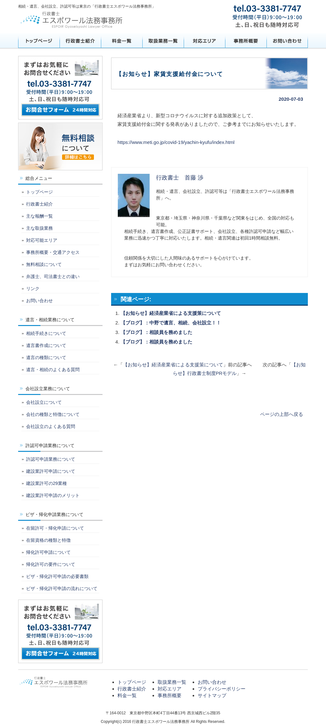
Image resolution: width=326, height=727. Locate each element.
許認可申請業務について (50, 459)
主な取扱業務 (39, 228)
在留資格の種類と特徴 (48, 540)
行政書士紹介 (80, 40)
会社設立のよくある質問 (50, 426)
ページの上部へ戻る (281, 414)
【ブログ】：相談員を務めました (156, 332)
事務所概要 (245, 40)
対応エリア (204, 40)
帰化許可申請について (48, 552)
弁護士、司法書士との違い (53, 276)
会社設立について (44, 402)
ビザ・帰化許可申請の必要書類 (57, 576)
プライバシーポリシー (221, 688)
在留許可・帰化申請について (55, 528)
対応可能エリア (41, 240)
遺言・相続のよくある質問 (53, 369)
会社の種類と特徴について (53, 414)
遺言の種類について (46, 357)
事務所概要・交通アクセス (53, 252)
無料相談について (44, 264)
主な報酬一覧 (39, 216)
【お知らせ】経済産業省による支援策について (171, 313)
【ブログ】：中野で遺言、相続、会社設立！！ (171, 322)
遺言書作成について (46, 345)
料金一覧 (121, 40)
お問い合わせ (287, 40)
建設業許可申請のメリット (53, 495)
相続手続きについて (46, 333)
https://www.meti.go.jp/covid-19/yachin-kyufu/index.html (176, 142)
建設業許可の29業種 (46, 483)
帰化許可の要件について (50, 564)
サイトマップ (212, 695)
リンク (32, 288)
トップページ (39, 40)
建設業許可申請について (50, 471)
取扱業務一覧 (163, 40)
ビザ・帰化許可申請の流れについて (61, 588)
